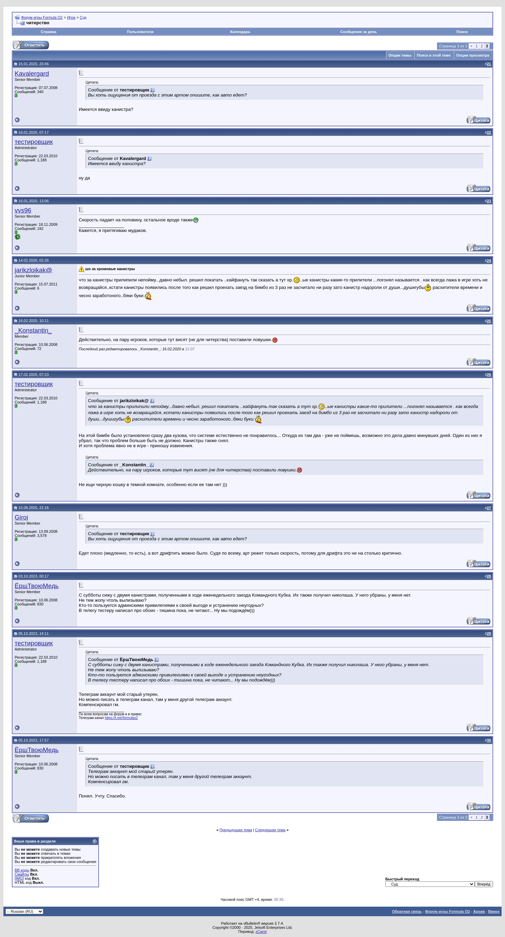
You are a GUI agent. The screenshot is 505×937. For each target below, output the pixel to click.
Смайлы (22, 874)
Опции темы (399, 55)
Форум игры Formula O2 (42, 17)
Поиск (461, 32)
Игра (71, 17)
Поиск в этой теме (433, 55)
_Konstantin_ (33, 330)
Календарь (240, 32)
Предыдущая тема (236, 830)
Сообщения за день (358, 32)
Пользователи (140, 32)
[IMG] (19, 878)
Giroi (21, 517)
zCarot (260, 931)
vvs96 (23, 210)
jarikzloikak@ (33, 270)
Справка (48, 32)
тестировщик (34, 141)
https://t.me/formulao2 (121, 718)
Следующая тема (270, 830)
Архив (479, 911)
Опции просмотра (472, 55)
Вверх (494, 911)
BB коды (22, 870)
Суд (83, 17)
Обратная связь (406, 911)
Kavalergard (32, 73)
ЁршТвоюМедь (37, 585)
